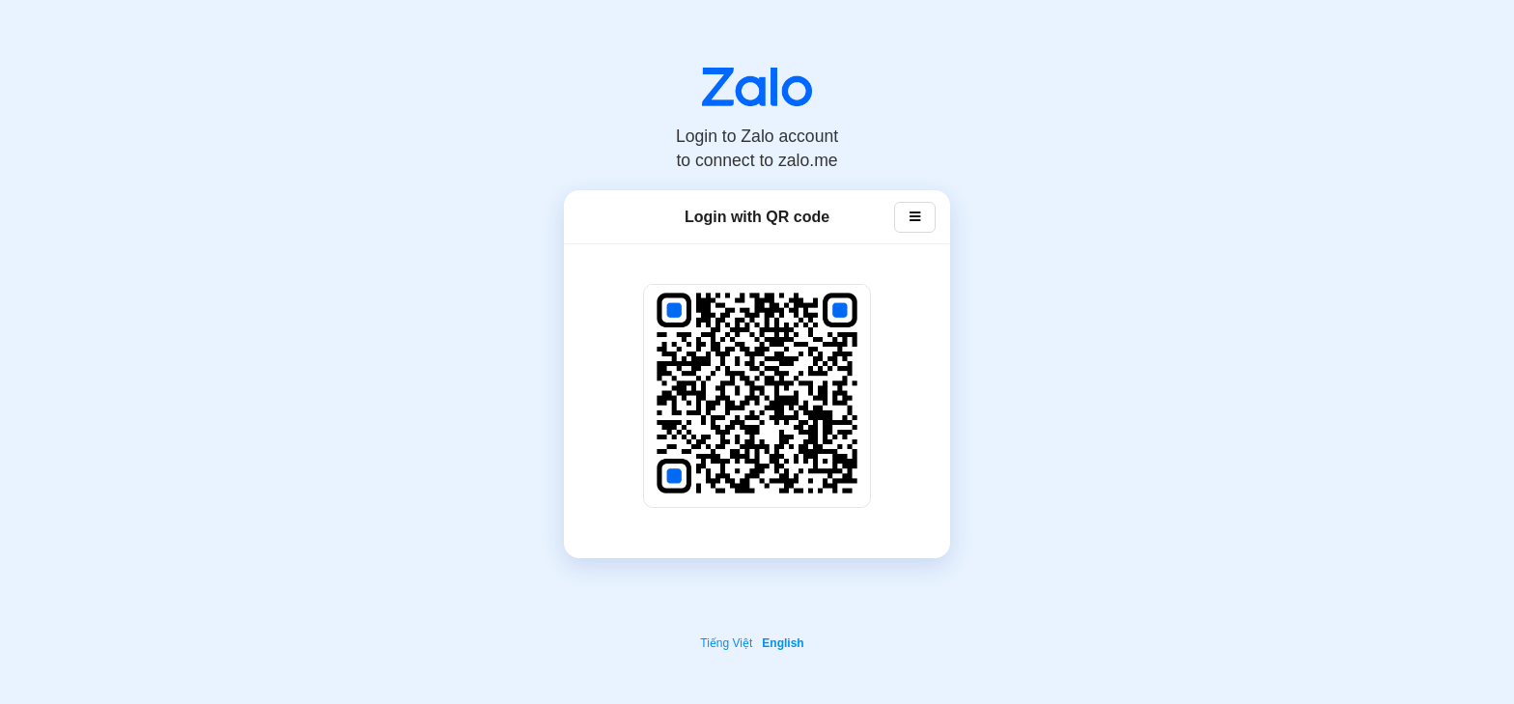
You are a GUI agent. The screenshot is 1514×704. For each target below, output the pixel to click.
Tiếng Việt (726, 643)
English (782, 643)
